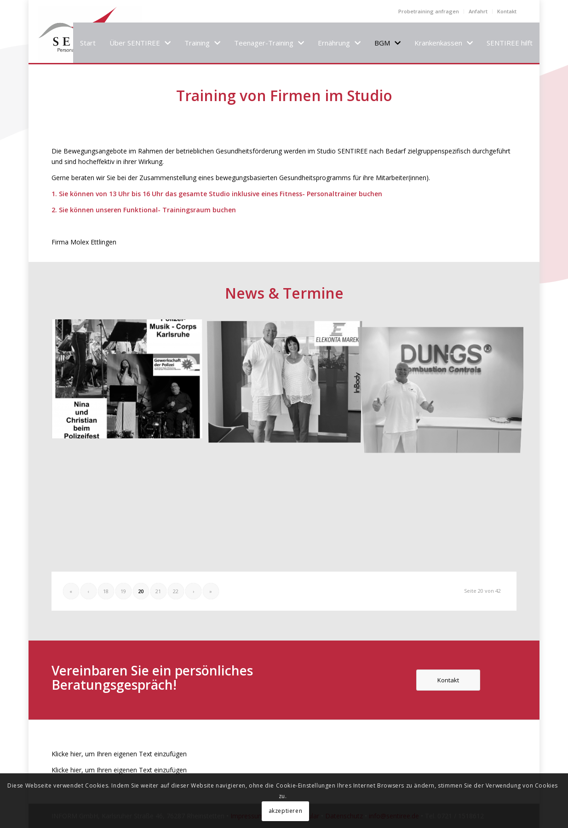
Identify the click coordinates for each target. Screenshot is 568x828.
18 (106, 591)
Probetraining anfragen (428, 11)
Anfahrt (478, 11)
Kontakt (506, 11)
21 (158, 591)
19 (123, 591)
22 (175, 591)
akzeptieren (286, 811)
